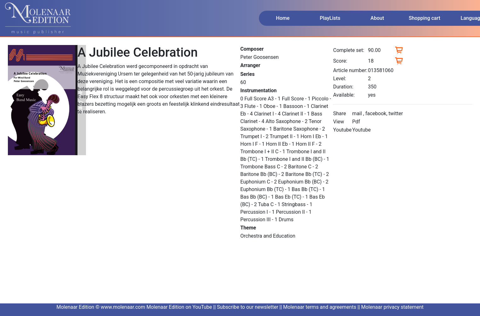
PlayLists (330, 18)
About (377, 18)
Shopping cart (424, 18)
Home (282, 18)
